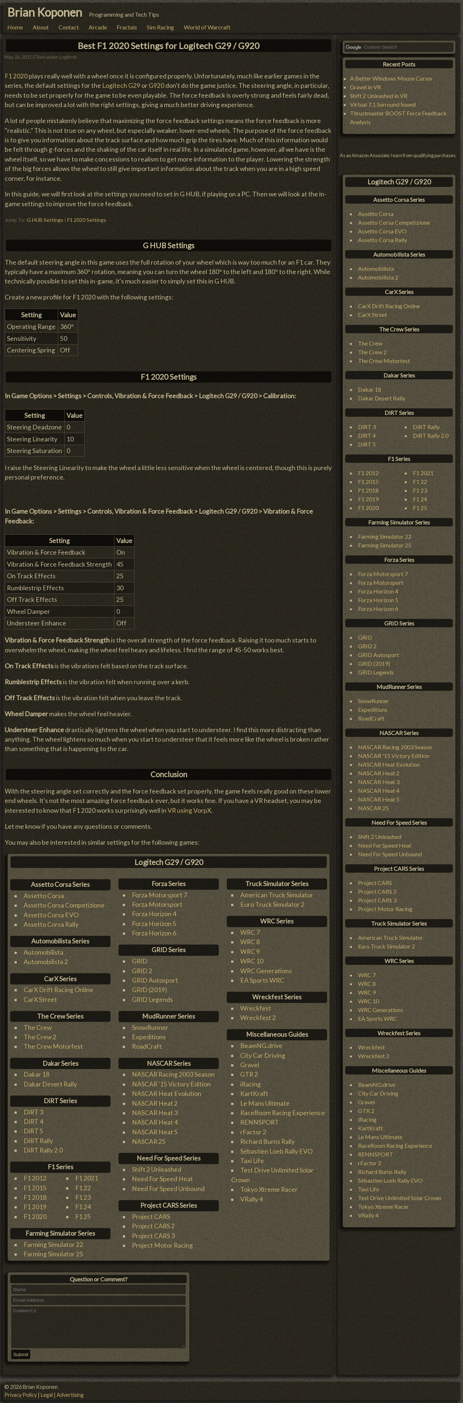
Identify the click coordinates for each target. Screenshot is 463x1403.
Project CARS (151, 1216)
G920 (156, 85)
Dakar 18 (36, 1074)
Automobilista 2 (46, 962)
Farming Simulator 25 (53, 1254)
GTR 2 (249, 1074)
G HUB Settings (45, 220)
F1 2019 (35, 1207)
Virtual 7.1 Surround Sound (383, 104)
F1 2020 (16, 76)
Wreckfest (255, 1008)
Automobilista (43, 952)
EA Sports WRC (262, 980)
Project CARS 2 (153, 1226)
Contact (69, 27)
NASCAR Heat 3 (155, 1113)
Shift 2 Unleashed (156, 1169)
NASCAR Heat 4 (155, 1122)
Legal (47, 1395)
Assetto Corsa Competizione (64, 905)
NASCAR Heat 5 (155, 1132)
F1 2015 (35, 1188)
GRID (140, 961)
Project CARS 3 (153, 1236)
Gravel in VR (365, 86)
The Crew (38, 1027)
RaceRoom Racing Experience (282, 1113)
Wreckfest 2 (258, 1017)
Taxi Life (252, 1161)
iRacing (250, 1084)
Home (15, 27)
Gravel (249, 1065)
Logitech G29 (121, 85)
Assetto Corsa (44, 896)
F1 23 (83, 1197)
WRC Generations (266, 971)
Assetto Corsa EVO (51, 915)
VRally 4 (251, 1199)
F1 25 (83, 1216)
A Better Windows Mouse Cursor (391, 78)
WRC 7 (250, 932)
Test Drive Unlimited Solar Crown (399, 1197)
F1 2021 (86, 1178)
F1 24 (83, 1207)
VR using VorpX (189, 810)
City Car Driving (262, 1055)
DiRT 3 (33, 1112)
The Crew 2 (40, 1037)
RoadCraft (147, 1046)
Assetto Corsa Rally (51, 924)
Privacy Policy (20, 1395)
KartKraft (254, 1093)
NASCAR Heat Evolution (166, 1093)
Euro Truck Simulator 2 (272, 904)
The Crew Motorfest (53, 1046)
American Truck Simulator (276, 895)
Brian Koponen (44, 12)
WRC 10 (251, 961)
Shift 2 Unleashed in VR (378, 95)
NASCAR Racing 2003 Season (173, 1074)
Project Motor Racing (162, 1245)
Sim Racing (160, 27)
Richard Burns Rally (267, 1141)
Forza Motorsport (157, 904)
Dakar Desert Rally (50, 1084)
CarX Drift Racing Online (58, 990)
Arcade (98, 27)
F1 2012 (35, 1178)
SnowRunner (150, 1027)
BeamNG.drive (261, 1045)
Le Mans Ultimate (265, 1103)
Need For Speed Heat (162, 1179)
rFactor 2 (253, 1132)
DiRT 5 (33, 1131)
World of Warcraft (207, 27)
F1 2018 (35, 1197)
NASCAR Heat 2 (155, 1103)
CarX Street (40, 999)
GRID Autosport (155, 980)
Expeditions (149, 1037)
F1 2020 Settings (86, 220)
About (41, 27)
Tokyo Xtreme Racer (269, 1189)
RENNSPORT (259, 1122)
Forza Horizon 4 (154, 914)
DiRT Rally (38, 1141)
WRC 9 (250, 951)
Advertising (70, 1395)
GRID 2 (142, 971)
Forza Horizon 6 (154, 933)
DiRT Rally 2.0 (43, 1150)
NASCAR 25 (149, 1141)
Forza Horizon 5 (154, 923)
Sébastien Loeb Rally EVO (276, 1151)
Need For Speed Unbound (168, 1188)
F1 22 (83, 1188)
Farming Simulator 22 (53, 1244)
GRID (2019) (149, 990)
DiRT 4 (33, 1121)
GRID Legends (152, 999)
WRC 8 (250, 942)
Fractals (127, 27)
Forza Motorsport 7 (159, 895)
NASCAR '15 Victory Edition (171, 1084)
